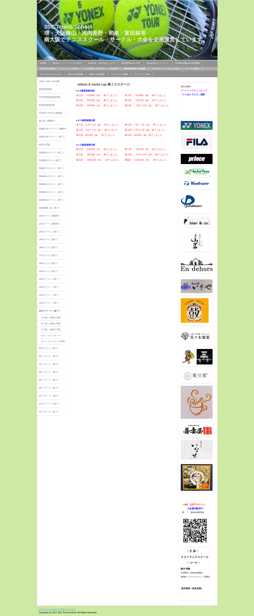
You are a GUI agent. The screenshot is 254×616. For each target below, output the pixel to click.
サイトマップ (68, 609)
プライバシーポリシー (50, 609)
